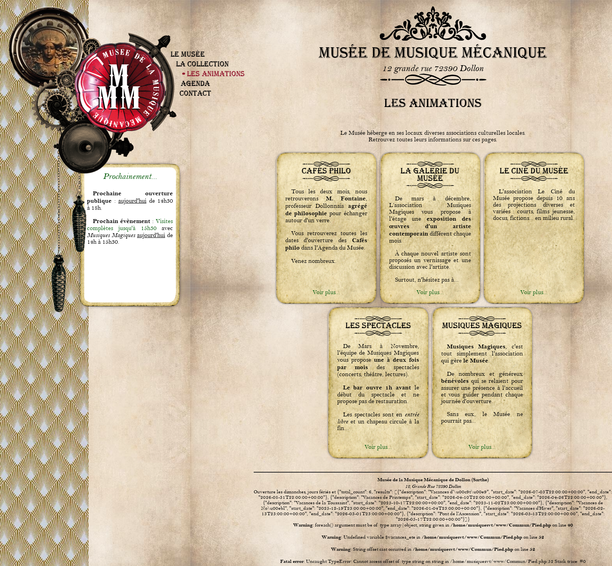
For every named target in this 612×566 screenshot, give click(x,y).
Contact (195, 93)
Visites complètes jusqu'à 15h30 (130, 225)
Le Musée (188, 54)
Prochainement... (130, 176)
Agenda (195, 83)
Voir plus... (326, 292)
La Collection (202, 64)
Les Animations (216, 74)
